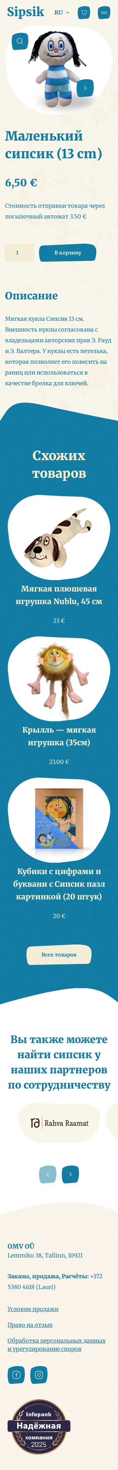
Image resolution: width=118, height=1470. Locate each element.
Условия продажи (33, 1309)
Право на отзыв (30, 1325)
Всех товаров (59, 954)
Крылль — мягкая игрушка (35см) (59, 736)
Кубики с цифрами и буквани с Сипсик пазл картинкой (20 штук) (59, 884)
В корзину (67, 252)
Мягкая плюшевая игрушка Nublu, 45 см (59, 595)
